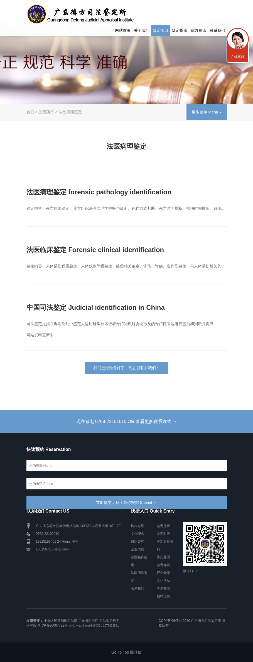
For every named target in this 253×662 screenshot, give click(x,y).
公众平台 (75, 625)
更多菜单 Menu (207, 112)
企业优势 (137, 549)
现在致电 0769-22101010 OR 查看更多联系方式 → (126, 421)
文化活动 (163, 581)
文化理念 (137, 534)
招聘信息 (163, 596)
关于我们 (141, 30)
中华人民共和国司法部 (60, 621)
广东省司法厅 (88, 621)
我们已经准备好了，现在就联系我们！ (127, 368)
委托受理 (163, 557)
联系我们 (217, 30)
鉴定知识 (163, 565)
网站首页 (123, 30)
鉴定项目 (160, 30)
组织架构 (137, 541)
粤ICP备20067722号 (52, 625)
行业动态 (163, 573)
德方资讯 (198, 30)
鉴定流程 (163, 526)
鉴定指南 (179, 30)
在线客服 (237, 57)
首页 (30, 112)
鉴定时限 (163, 534)
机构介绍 (137, 526)
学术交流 (163, 588)
